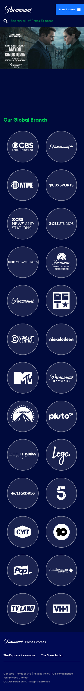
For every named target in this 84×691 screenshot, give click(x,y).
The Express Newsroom (19, 655)
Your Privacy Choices (16, 678)
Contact (9, 674)
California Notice (62, 674)
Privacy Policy (42, 674)
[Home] (42, 642)
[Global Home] (18, 10)
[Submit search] (5, 21)
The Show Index (52, 655)
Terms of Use (23, 674)
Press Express (69, 9)
